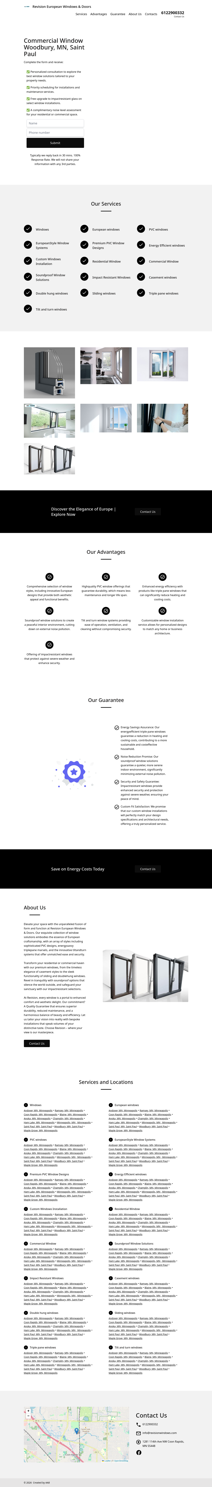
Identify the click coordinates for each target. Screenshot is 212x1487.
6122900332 (150, 1424)
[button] (77, 1431)
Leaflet (106, 1461)
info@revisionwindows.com (160, 1433)
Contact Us (148, 512)
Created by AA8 (41, 1482)
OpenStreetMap (121, 1461)
